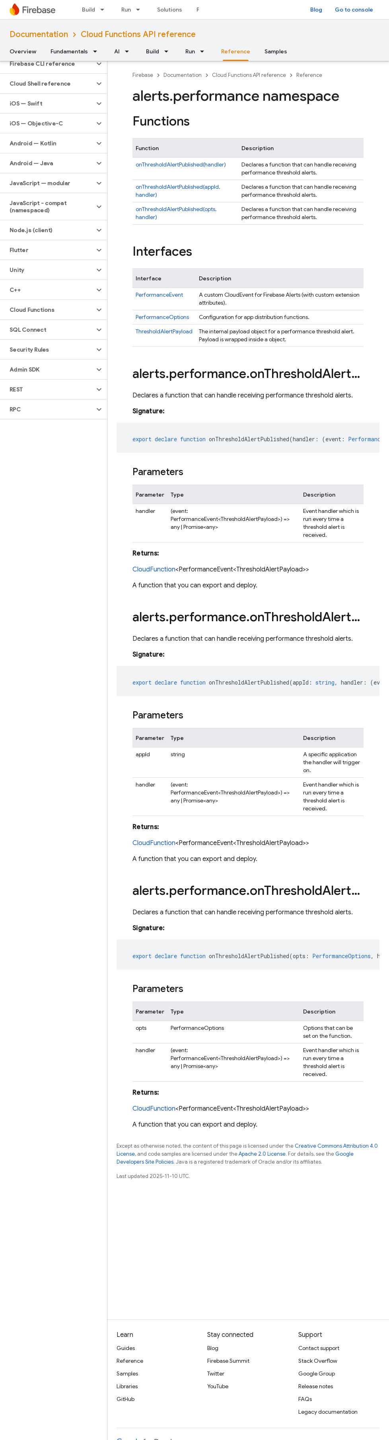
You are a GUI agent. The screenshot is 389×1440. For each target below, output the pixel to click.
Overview (23, 51)
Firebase (142, 75)
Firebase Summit (228, 1360)
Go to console (354, 9)
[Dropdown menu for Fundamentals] (97, 51)
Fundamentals (69, 51)
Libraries (127, 1386)
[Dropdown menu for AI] (129, 51)
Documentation (39, 34)
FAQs (305, 1399)
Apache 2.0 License (262, 1153)
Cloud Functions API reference (138, 34)
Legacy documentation (328, 1411)
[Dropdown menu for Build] (104, 9)
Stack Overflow (317, 1360)
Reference (309, 75)
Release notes (315, 1386)
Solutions (169, 9)
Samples (276, 51)
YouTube (217, 1386)
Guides (126, 1348)
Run (126, 9)
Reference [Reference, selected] (235, 51)
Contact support (318, 1348)
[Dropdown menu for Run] (140, 9)
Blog (316, 9)
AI (117, 51)
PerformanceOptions (162, 317)
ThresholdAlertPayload (164, 331)
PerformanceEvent (159, 294)
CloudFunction (153, 569)
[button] (47, 64)
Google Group (316, 1373)
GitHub (125, 1399)
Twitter (215, 1373)
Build (88, 9)
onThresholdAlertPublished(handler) (181, 164)
